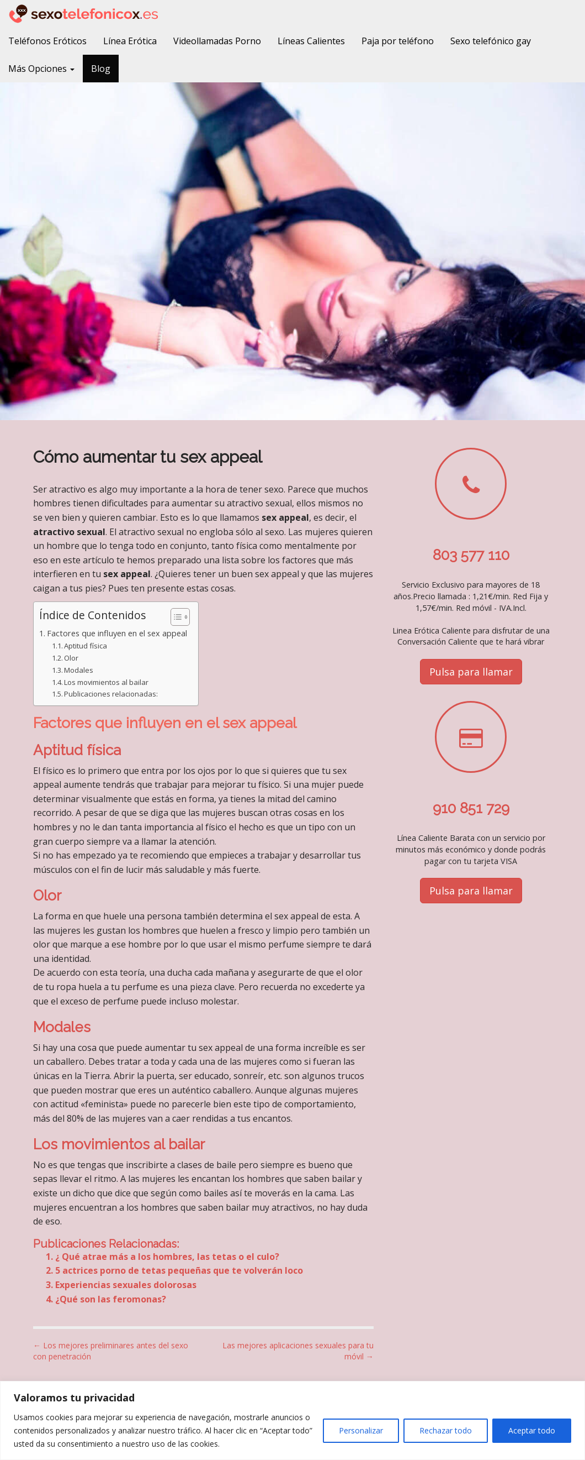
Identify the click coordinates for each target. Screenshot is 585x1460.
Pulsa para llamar (471, 671)
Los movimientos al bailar (106, 682)
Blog (100, 68)
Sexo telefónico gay (490, 41)
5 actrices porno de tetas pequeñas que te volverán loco (179, 1270)
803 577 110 (471, 555)
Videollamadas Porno (217, 41)
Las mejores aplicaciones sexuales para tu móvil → (298, 1351)
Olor (71, 658)
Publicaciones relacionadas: (111, 694)
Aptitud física (85, 646)
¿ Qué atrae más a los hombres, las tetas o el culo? (167, 1256)
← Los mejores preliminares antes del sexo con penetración (110, 1351)
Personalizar (361, 1430)
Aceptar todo (531, 1430)
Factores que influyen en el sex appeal (117, 633)
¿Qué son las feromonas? (110, 1299)
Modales (78, 670)
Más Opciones (41, 68)
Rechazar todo (445, 1430)
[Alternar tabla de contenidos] (174, 617)
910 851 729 (471, 808)
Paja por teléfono (397, 41)
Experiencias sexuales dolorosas (125, 1285)
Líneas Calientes (311, 41)
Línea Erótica (130, 41)
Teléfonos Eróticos (47, 41)
